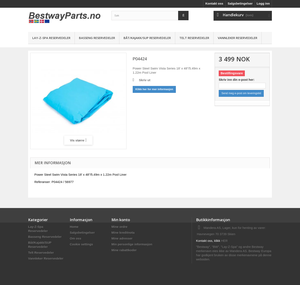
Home (74, 226)
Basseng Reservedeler (97, 38)
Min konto (120, 219)
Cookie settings (81, 244)
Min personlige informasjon (131, 244)
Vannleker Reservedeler (237, 38)
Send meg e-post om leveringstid (241, 93)
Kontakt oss (214, 3)
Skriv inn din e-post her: (237, 79)
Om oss (75, 238)
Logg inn (263, 3)
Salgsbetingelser (240, 3)
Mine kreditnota (123, 232)
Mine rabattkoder (124, 250)
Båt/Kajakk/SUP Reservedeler (147, 38)
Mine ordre (119, 226)
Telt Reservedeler (194, 38)
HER (224, 240)
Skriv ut (144, 80)
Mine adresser (121, 238)
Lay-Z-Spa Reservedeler (51, 38)
